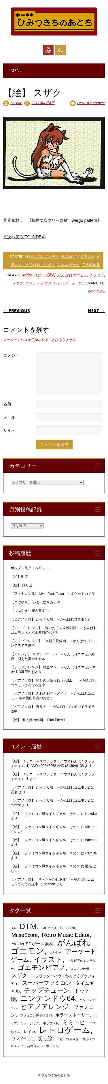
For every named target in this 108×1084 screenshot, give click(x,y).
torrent (16, 805)
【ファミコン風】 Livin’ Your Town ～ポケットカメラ (53, 594)
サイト (9, 430)
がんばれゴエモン (44, 256)
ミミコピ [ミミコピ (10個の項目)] (73, 1022)
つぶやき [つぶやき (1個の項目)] (55, 952)
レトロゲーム (68, 264)
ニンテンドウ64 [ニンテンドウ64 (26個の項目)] (47, 998)
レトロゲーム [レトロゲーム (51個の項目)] (64, 1030)
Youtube (48, 50)
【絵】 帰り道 (21, 585)
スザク (17, 283)
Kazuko (91, 814)
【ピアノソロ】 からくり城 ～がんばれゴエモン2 (50, 619)
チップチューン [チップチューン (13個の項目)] (47, 990)
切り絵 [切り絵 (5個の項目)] (45, 1038)
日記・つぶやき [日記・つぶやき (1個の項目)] (67, 1039)
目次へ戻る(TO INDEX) (24, 237)
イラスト (86, 256)
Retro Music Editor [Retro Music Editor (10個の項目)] (66, 935)
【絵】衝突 (19, 577)
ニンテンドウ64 (38, 283)
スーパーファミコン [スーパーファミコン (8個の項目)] (46, 983)
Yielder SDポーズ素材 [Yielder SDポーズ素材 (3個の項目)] (32, 944)
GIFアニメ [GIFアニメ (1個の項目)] (49, 928)
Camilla (91, 853)
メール (9, 417)
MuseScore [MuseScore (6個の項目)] (24, 935)
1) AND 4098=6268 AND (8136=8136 (55, 766)
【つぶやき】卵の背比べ (30, 611)
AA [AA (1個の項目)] (14, 928)
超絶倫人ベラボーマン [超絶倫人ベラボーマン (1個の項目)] (43, 1046)
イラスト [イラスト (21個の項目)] (48, 959)
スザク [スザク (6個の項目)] (19, 975)
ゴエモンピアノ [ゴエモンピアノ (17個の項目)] (42, 967)
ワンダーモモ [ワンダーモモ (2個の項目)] (23, 1039)
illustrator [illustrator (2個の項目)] (67, 928)
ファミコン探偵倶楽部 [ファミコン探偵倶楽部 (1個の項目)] (36, 1015)
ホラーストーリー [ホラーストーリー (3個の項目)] (72, 1015)
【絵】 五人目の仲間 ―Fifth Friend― (39, 720)
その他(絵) (69, 256)
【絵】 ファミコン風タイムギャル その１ (45, 814)
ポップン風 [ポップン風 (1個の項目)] (51, 1023)
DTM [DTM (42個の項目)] (28, 926)
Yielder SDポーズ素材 (38, 274)
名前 (7, 403)
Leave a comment (91, 102)
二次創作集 (90, 264)
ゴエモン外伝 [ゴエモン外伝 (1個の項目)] (79, 968)
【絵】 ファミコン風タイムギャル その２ (45, 866)
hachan (16, 102)
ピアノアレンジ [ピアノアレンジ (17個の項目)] (45, 1006)
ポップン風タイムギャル (30, 568)
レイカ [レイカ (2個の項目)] (29, 1031)
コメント (11, 355)
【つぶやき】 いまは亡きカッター (37, 602)
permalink (96, 291)
